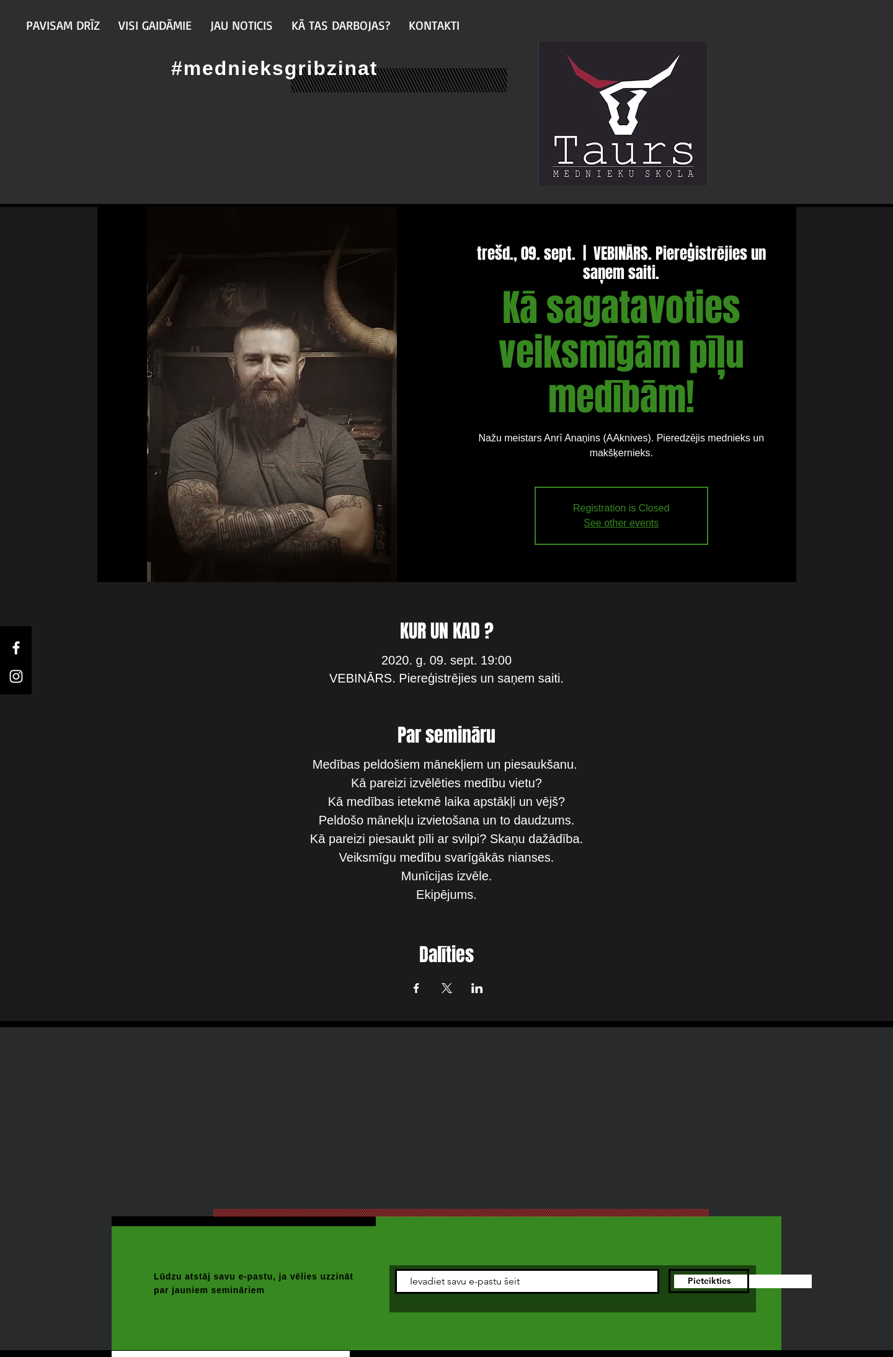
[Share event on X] (447, 988)
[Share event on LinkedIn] (477, 988)
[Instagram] (16, 676)
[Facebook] (16, 647)
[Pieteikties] (709, 1281)
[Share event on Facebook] (416, 988)
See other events (621, 523)
